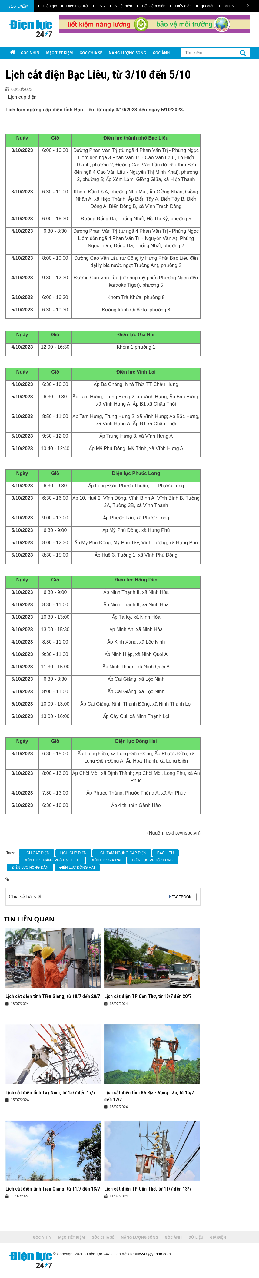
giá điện (207, 6)
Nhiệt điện (123, 6)
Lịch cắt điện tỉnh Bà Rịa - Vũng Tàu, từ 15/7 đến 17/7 (149, 1096)
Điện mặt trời (77, 6)
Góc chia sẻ (91, 52)
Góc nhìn (30, 52)
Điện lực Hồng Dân (30, 867)
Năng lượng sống (127, 52)
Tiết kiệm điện (153, 6)
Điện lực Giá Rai (106, 860)
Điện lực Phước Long (152, 860)
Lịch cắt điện (36, 853)
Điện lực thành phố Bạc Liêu (52, 860)
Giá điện (42, 65)
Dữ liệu (19, 65)
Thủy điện (183, 6)
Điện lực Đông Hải (77, 867)
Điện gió (50, 6)
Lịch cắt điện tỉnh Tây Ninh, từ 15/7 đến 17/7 (50, 1092)
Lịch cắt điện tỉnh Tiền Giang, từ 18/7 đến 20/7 (52, 996)
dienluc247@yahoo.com (149, 1254)
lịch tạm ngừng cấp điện (121, 853)
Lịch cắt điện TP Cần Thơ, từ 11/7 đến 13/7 (147, 1189)
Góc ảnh (161, 52)
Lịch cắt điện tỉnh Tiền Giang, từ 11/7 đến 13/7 (52, 1189)
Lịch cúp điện (73, 853)
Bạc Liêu (165, 853)
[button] (233, 5)
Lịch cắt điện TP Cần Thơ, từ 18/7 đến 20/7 (147, 996)
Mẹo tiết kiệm (59, 52)
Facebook (181, 897)
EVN (101, 6)
